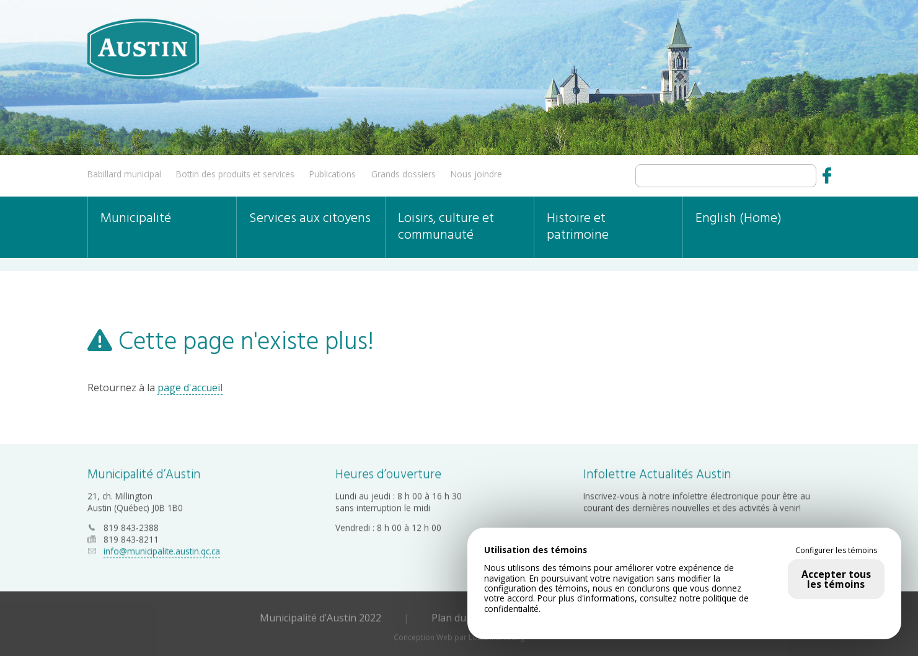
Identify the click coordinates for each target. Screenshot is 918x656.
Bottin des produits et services (235, 174)
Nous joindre (476, 174)
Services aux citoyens (310, 218)
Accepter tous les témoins (836, 579)
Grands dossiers (403, 174)
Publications (332, 174)
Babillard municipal (124, 174)
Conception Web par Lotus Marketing (459, 636)
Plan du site (458, 617)
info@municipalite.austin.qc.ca (162, 551)
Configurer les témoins (836, 551)
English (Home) (738, 218)
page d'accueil (190, 387)
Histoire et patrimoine (578, 227)
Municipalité (135, 218)
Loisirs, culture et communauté (446, 227)
